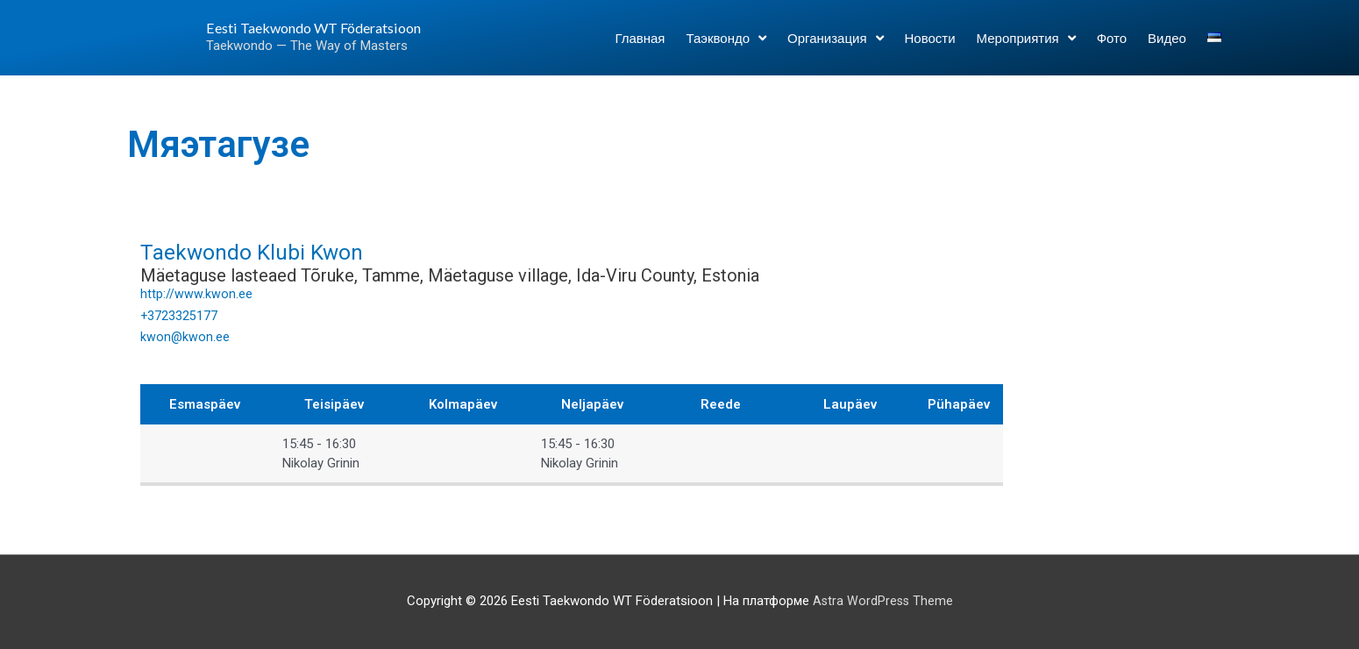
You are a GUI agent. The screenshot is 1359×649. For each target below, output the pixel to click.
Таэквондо (726, 45)
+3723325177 (179, 316)
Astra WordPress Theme (882, 601)
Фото (1112, 45)
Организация (835, 45)
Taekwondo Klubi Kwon (275, 250)
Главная (640, 45)
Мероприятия (1026, 45)
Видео (1167, 45)
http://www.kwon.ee (196, 294)
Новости (930, 45)
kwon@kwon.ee (185, 337)
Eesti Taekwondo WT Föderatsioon (288, 34)
